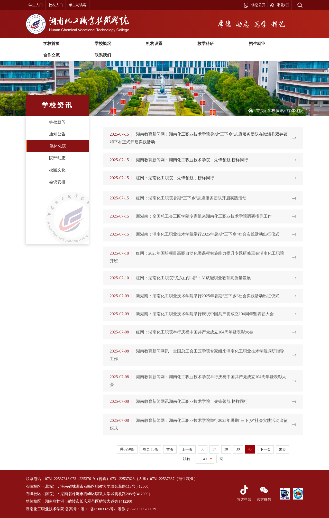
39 (238, 449)
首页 (260, 110)
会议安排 (57, 182)
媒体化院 (58, 146)
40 (250, 449)
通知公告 (57, 134)
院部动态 (57, 158)
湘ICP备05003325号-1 (99, 509)
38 (226, 449)
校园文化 (57, 170)
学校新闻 (57, 122)
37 (214, 449)
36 (202, 449)
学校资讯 (275, 110)
